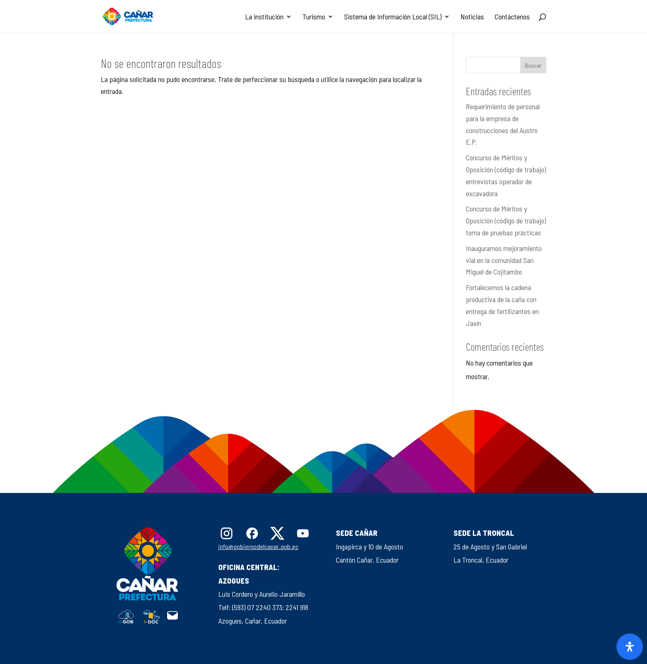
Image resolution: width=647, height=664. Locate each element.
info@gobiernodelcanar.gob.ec (258, 546)
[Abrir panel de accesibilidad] (629, 646)
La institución (264, 17)
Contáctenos (512, 17)
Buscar (533, 65)
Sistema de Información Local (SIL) (393, 17)
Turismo (313, 17)
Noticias (472, 17)
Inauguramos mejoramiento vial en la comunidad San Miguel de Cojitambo (504, 260)
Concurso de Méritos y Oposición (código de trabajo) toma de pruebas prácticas (506, 220)
